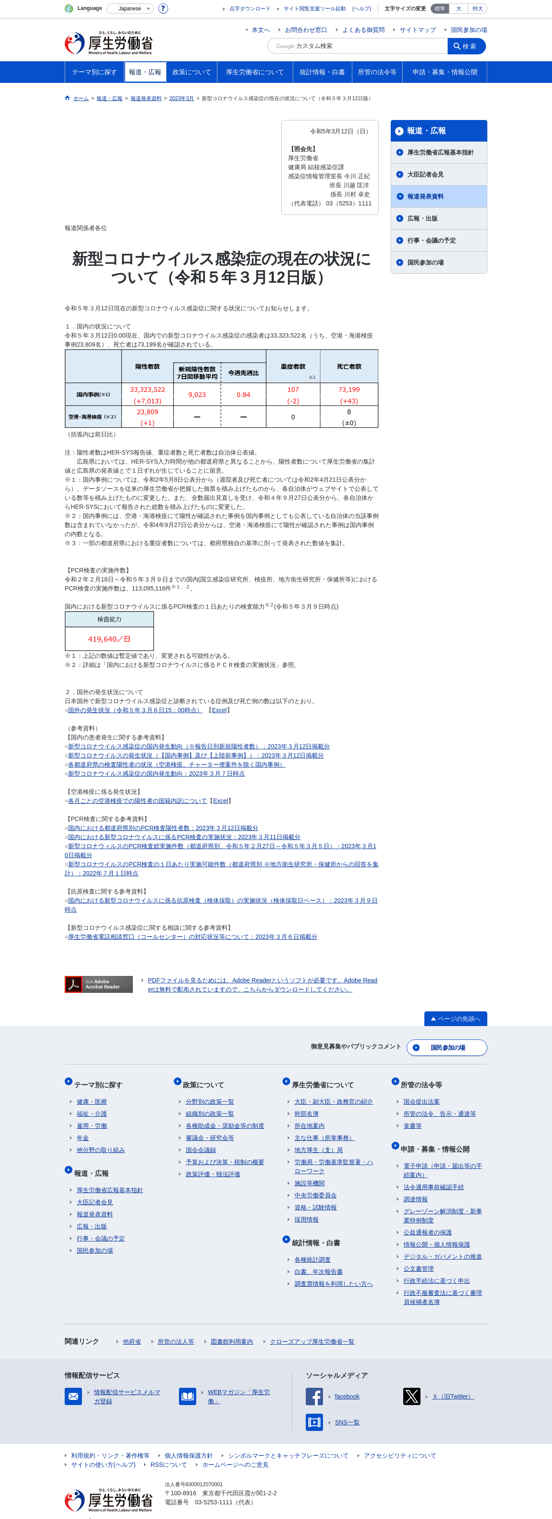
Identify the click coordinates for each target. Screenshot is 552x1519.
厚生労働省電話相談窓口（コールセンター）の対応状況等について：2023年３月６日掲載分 (192, 936)
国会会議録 (201, 1142)
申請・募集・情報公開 (438, 1138)
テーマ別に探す (101, 1079)
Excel (219, 710)
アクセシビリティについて (400, 1442)
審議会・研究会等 (210, 1130)
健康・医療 (92, 1093)
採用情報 (307, 1211)
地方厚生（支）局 (319, 1142)
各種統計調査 (313, 1246)
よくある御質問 (363, 30)
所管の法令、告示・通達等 (440, 1105)
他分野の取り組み (101, 1142)
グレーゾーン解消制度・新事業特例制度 (443, 1202)
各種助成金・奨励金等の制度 (225, 1118)
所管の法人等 (176, 1328)
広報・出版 (423, 218)
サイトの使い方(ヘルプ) (103, 1451)
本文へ (261, 30)
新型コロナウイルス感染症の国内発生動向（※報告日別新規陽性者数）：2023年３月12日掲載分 (199, 746)
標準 (440, 9)
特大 (478, 9)
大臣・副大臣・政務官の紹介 (334, 1093)
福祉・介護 (92, 1105)
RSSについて (169, 1451)
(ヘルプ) (361, 9)
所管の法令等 (424, 1079)
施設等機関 (310, 1175)
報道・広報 (426, 130)
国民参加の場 (469, 30)
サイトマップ (418, 30)
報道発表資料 (426, 196)
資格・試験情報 (316, 1199)
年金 (83, 1130)
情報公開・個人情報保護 (437, 1231)
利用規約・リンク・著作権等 (110, 1442)
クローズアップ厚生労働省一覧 (312, 1328)
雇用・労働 (92, 1118)
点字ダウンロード (250, 9)
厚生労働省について (326, 1079)
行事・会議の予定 (432, 240)
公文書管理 (419, 1255)
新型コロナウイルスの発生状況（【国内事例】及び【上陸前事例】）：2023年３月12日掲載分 (196, 755)
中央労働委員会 (316, 1187)
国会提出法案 (422, 1093)
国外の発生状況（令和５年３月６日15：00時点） (135, 710)
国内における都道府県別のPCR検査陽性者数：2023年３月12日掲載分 (163, 827)
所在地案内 (310, 1118)
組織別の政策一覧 (210, 1105)
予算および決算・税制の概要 (225, 1154)
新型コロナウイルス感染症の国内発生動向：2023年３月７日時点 (156, 773)
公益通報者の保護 (428, 1219)
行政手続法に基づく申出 (437, 1267)
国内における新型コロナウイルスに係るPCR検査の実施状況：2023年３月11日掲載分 (184, 837)
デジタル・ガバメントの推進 (443, 1243)
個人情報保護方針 (189, 1442)
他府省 (132, 1328)
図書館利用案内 (232, 1328)
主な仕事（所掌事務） (325, 1130)
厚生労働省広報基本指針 (441, 152)
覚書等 (413, 1118)
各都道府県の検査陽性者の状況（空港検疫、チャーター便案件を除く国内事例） (176, 764)
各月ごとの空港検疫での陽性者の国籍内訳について (137, 800)
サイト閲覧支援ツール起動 (315, 9)
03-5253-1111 (213, 1488)
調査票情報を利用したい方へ (334, 1270)
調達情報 (416, 1185)
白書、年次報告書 (319, 1258)
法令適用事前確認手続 (434, 1173)
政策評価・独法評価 (213, 1166)
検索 (471, 45)
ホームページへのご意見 (235, 1451)
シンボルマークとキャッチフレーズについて (288, 1442)
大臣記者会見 (426, 174)
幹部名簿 (307, 1105)
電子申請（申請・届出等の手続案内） (443, 1157)
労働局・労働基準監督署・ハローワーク (334, 1159)
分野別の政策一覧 (210, 1093)
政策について (206, 1079)
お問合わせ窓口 (306, 30)
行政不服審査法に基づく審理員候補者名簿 (443, 1284)
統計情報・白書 (319, 1231)
